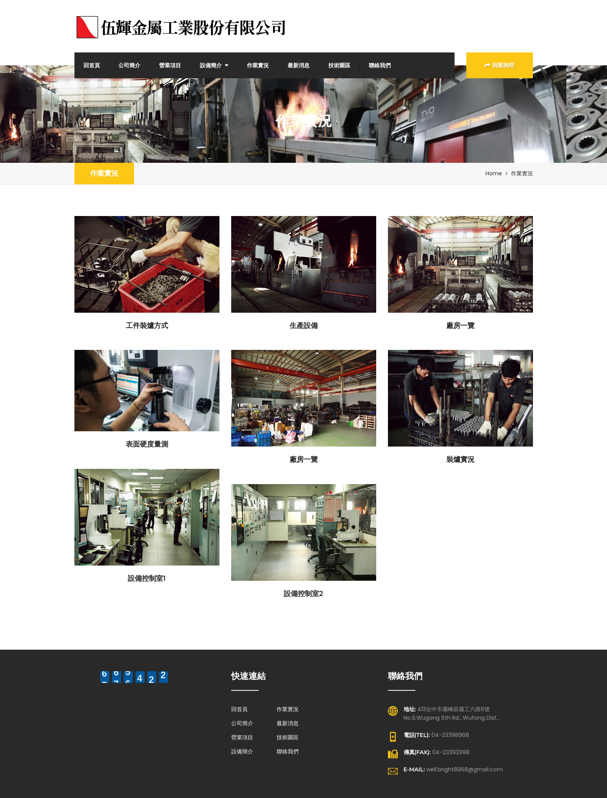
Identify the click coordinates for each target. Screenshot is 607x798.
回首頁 (91, 65)
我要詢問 (499, 65)
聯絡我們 (380, 65)
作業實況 (258, 65)
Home (494, 173)
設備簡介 (211, 65)
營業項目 (170, 65)
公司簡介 (129, 65)
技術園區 (339, 65)
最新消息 (299, 65)
